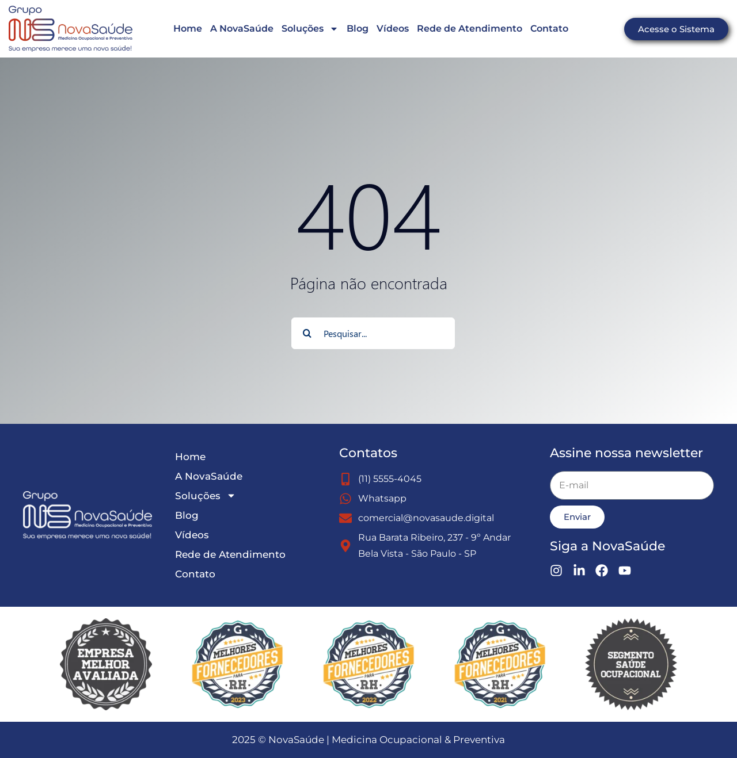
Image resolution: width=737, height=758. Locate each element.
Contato (549, 28)
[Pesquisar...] (373, 333)
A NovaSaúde (241, 28)
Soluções (310, 28)
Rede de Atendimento (469, 28)
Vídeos (393, 28)
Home (187, 28)
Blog (357, 28)
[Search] (307, 333)
